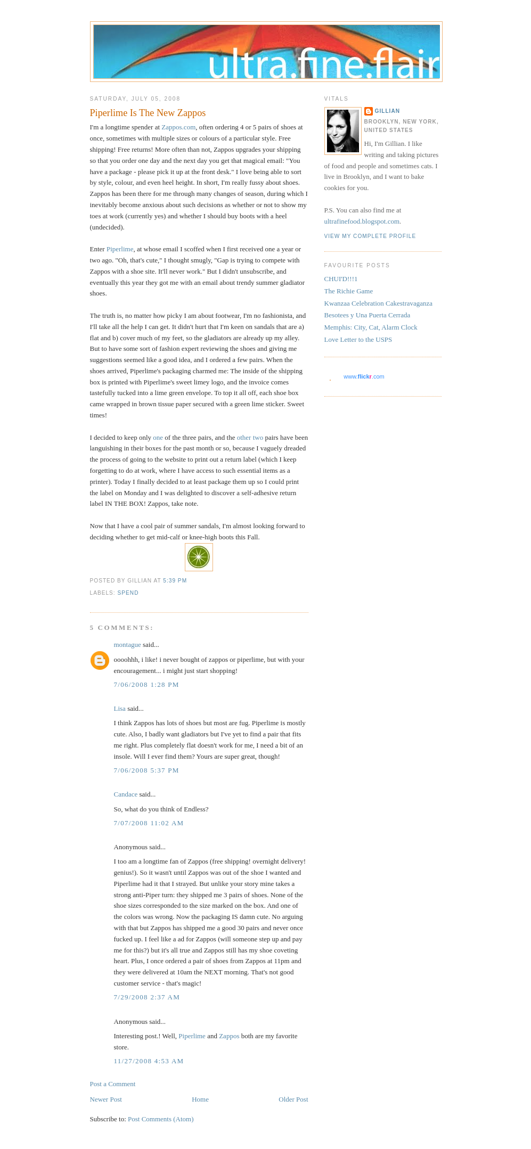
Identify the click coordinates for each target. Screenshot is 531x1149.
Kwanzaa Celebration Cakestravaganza (378, 303)
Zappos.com (178, 127)
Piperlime (120, 249)
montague (127, 645)
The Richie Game (348, 291)
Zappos (229, 1036)
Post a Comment (113, 1084)
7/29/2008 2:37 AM (147, 997)
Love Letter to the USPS (358, 339)
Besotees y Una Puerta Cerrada (367, 315)
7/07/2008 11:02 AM (149, 823)
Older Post (293, 1099)
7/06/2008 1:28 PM (146, 684)
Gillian (388, 111)
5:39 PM (175, 581)
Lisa (120, 708)
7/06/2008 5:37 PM (146, 770)
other (244, 437)
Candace (126, 794)
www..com (364, 376)
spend (128, 593)
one (158, 437)
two (258, 437)
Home (200, 1099)
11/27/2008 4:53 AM (149, 1061)
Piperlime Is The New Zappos (148, 113)
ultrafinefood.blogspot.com (362, 221)
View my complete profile (370, 236)
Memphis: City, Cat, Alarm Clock (371, 327)
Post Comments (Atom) (161, 1119)
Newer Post (106, 1099)
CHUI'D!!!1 (341, 279)
